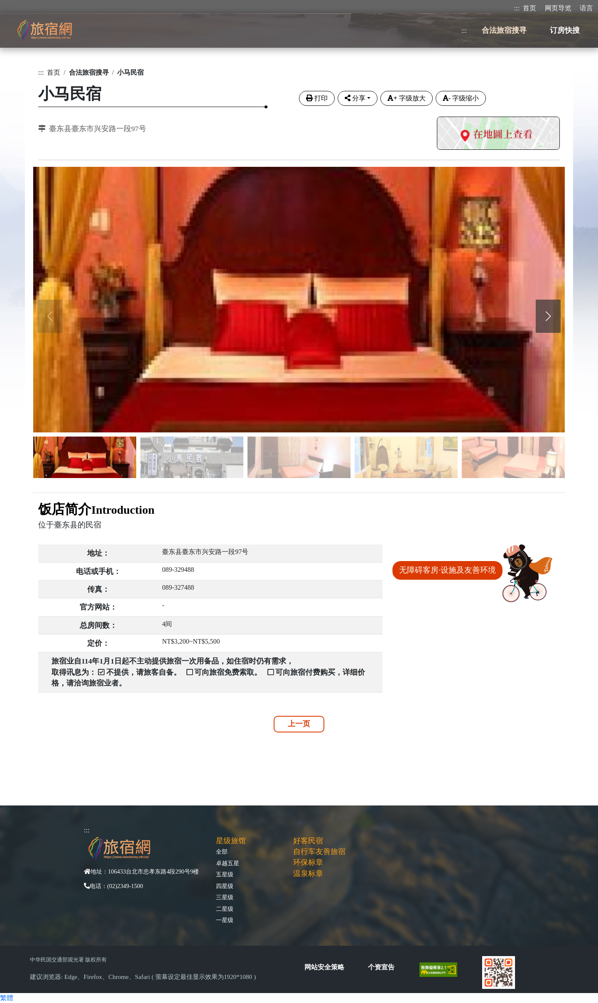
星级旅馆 (231, 841)
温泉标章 (308, 873)
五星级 (224, 874)
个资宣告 (381, 967)
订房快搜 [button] (565, 30)
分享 (355, 98)
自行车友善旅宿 (319, 851)
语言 (586, 8)
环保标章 (308, 862)
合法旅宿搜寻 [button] (504, 30)
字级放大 (406, 98)
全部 (222, 851)
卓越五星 (227, 863)
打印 (317, 98)
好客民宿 (308, 841)
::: (517, 8)
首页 (529, 8)
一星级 (224, 920)
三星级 (224, 897)
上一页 (299, 724)
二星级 (224, 908)
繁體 (6, 997)
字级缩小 (461, 98)
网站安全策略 (324, 967)
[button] (548, 316)
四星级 (224, 886)
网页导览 (558, 8)
